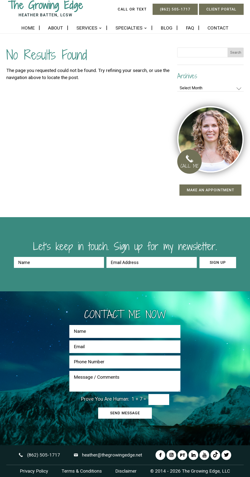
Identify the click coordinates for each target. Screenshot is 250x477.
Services (86, 28)
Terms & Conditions (82, 471)
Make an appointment (210, 190)
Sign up (218, 262)
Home (28, 28)
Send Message (125, 413)
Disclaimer (126, 471)
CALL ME (189, 162)
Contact (218, 28)
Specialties (128, 28)
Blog (166, 28)
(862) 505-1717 (175, 9)
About (55, 28)
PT (182, 455)
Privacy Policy (34, 471)
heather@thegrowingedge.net (112, 455)
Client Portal (221, 9)
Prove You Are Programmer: (105, 399)
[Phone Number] (124, 361)
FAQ (190, 28)
